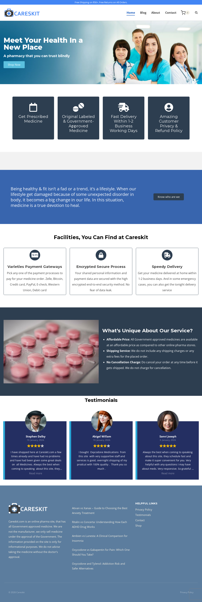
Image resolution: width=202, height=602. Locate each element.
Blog (143, 13)
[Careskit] (22, 12)
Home (131, 13)
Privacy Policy (143, 509)
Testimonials (143, 515)
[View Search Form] (194, 12)
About (155, 13)
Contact (170, 13)
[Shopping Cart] (185, 12)
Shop (138, 525)
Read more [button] (35, 473)
